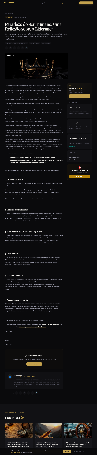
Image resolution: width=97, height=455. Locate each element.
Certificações (31, 3)
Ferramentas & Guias (52, 3)
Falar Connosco (86, 3)
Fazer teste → (79, 176)
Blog (62, 3)
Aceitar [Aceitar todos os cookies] (67, 451)
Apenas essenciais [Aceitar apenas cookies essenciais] (79, 451)
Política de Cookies (15, 452)
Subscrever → (79, 96)
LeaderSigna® (41, 3)
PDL (25, 3)
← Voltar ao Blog (9, 13)
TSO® (20, 3)
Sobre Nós (68, 3)
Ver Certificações (34, 364)
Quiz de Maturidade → (74, 157)
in (6, 48)
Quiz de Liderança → (74, 155)
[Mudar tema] (76, 3)
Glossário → (72, 159)
